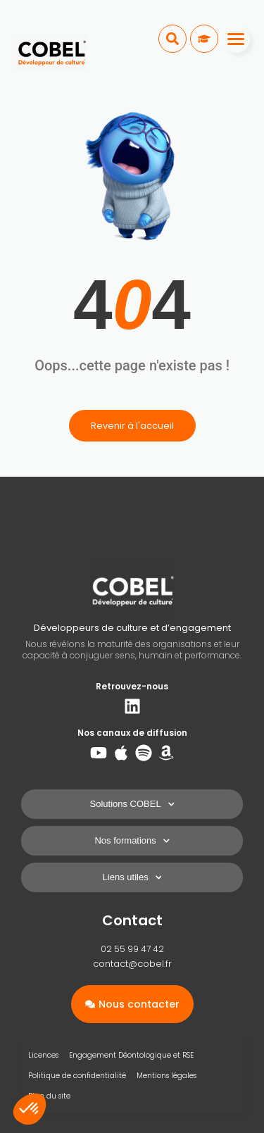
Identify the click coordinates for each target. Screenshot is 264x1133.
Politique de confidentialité (77, 1075)
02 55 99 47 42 (132, 949)
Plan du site (49, 1096)
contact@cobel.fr (132, 963)
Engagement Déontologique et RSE (131, 1055)
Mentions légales (166, 1075)
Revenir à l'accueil (132, 426)
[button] (172, 39)
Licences (43, 1055)
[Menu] (236, 39)
